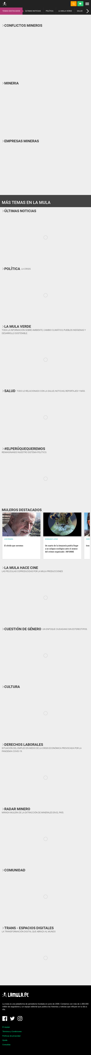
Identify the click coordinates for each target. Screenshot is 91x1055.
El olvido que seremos (13, 545)
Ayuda (4, 1040)
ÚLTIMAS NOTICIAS (33, 11)
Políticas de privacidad (11, 1036)
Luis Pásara (8, 539)
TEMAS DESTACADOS (11, 11)
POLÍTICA (49, 11)
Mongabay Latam (51, 539)
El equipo (6, 1027)
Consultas (6, 1045)
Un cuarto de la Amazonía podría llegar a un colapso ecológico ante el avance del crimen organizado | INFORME (61, 548)
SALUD (80, 11)
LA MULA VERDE (65, 11)
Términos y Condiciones (12, 1031)
